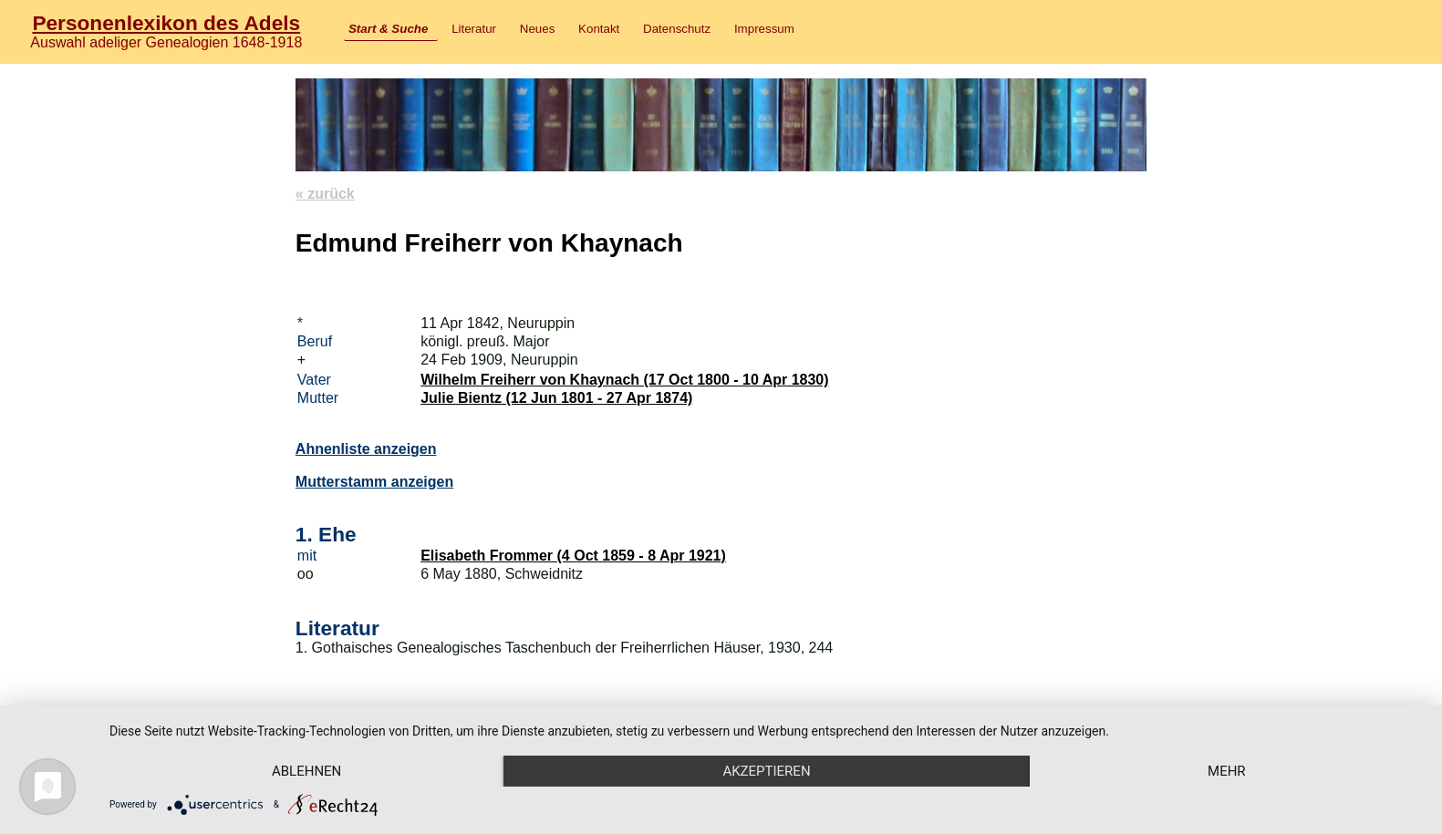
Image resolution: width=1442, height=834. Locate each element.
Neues (537, 29)
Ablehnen (306, 771)
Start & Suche (388, 29)
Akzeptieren (766, 771)
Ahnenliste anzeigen (366, 449)
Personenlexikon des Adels (166, 23)
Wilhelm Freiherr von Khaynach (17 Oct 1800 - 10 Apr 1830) (624, 379)
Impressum (764, 29)
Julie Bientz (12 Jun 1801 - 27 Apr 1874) (556, 398)
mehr (1227, 771)
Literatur (473, 29)
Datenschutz (677, 29)
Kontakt (598, 29)
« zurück (325, 193)
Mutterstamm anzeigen (374, 481)
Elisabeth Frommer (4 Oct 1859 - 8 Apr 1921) (573, 555)
